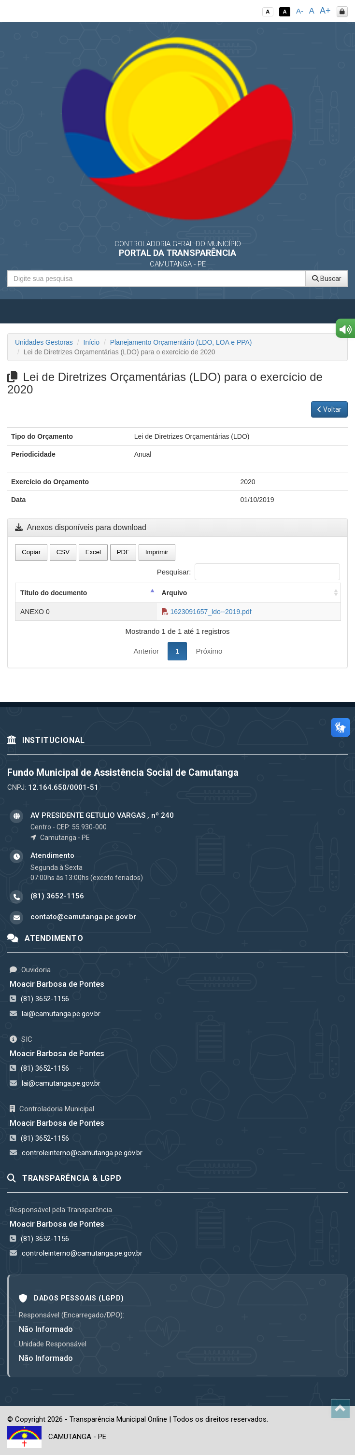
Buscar (326, 278)
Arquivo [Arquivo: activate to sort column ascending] (174, 593)
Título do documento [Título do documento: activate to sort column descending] (53, 593)
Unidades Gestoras (44, 342)
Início (91, 342)
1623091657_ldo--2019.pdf (207, 612)
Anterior (146, 651)
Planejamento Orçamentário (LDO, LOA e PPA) (181, 342)
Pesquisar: (248, 571)
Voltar (329, 409)
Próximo (209, 651)
